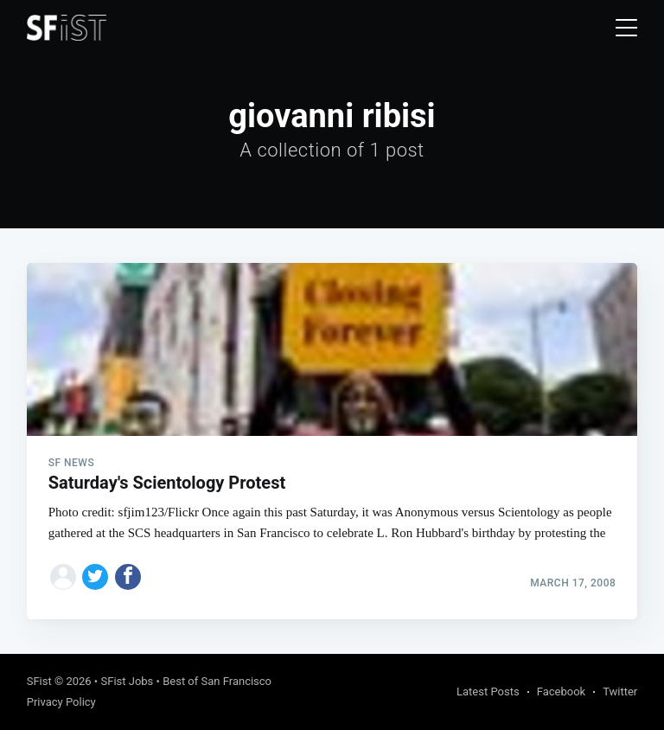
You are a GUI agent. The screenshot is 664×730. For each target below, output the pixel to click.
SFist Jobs (126, 681)
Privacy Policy (61, 701)
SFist (39, 681)
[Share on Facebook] (128, 577)
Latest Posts (488, 691)
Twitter (620, 691)
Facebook (561, 691)
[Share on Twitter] (95, 577)
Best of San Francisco (217, 681)
